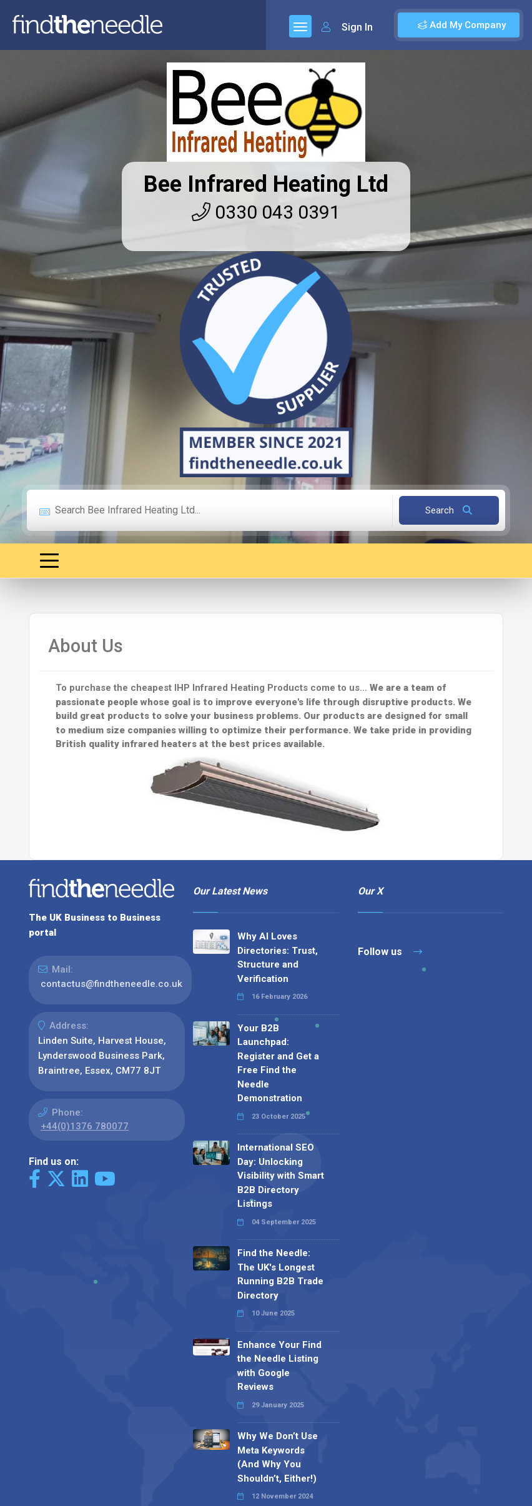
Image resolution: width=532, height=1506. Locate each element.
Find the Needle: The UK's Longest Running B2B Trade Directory (280, 1274)
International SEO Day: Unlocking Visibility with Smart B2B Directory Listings (280, 1175)
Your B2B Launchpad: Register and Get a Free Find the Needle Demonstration (278, 1063)
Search (448, 510)
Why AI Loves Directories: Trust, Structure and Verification (277, 957)
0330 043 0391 (266, 212)
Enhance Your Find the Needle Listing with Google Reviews (279, 1366)
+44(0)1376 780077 (85, 1126)
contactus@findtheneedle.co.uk (111, 983)
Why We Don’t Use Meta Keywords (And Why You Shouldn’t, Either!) (277, 1457)
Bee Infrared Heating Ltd (266, 184)
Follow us (390, 952)
